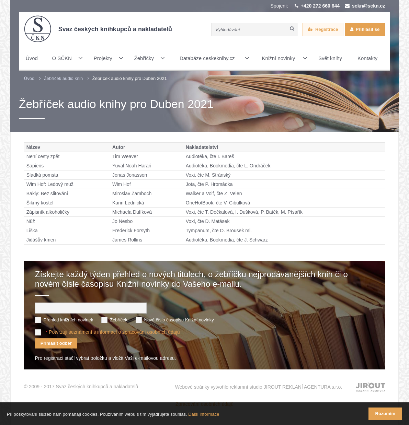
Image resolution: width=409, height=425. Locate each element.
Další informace (203, 414)
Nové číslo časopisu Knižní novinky (179, 319)
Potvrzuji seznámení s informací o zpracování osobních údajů (114, 332)
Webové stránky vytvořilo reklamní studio (258, 386)
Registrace (326, 29)
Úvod (29, 78)
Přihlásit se (367, 29)
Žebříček (118, 319)
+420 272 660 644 (320, 6)
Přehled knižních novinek (68, 319)
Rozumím (385, 413)
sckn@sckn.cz (368, 6)
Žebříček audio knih (63, 78)
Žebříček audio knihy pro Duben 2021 (129, 78)
